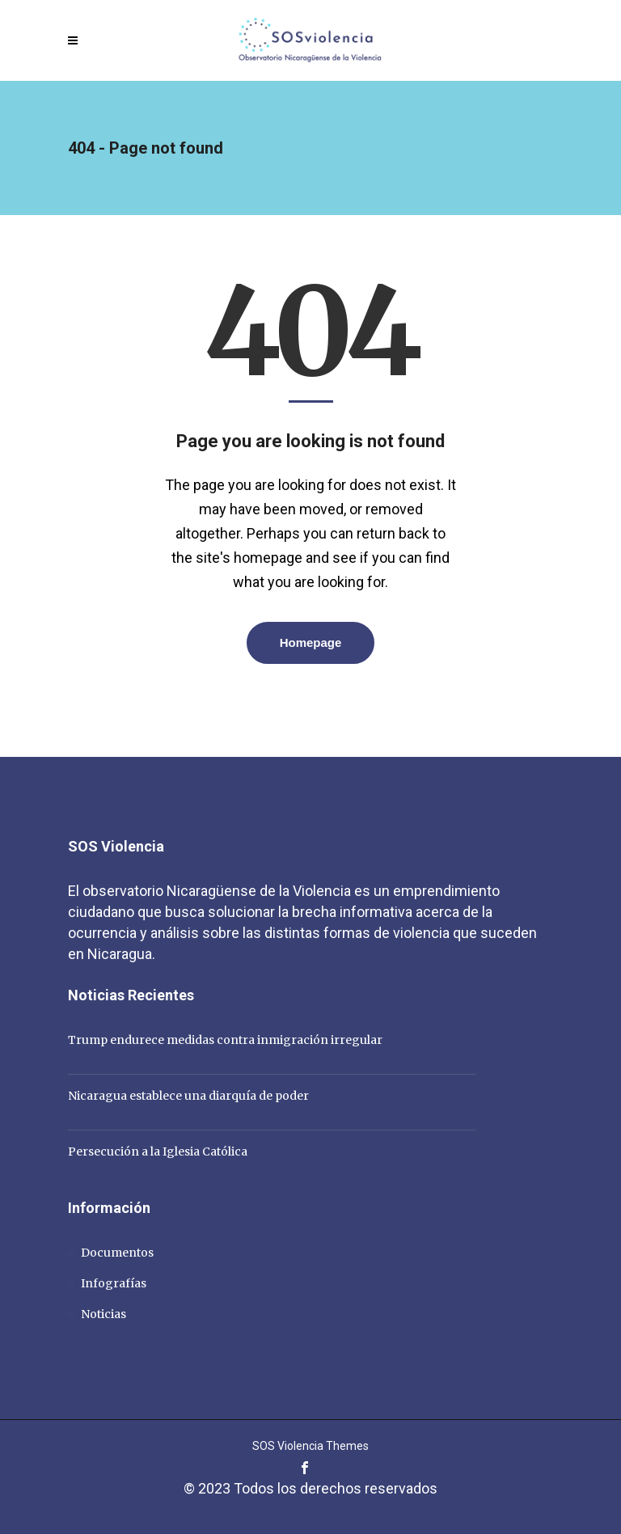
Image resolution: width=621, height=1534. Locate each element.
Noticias (103, 1314)
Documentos (117, 1252)
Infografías (113, 1283)
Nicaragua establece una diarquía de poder (188, 1095)
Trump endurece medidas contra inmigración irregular (225, 1040)
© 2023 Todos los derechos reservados (310, 1488)
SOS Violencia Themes (310, 1445)
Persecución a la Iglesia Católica (157, 1151)
